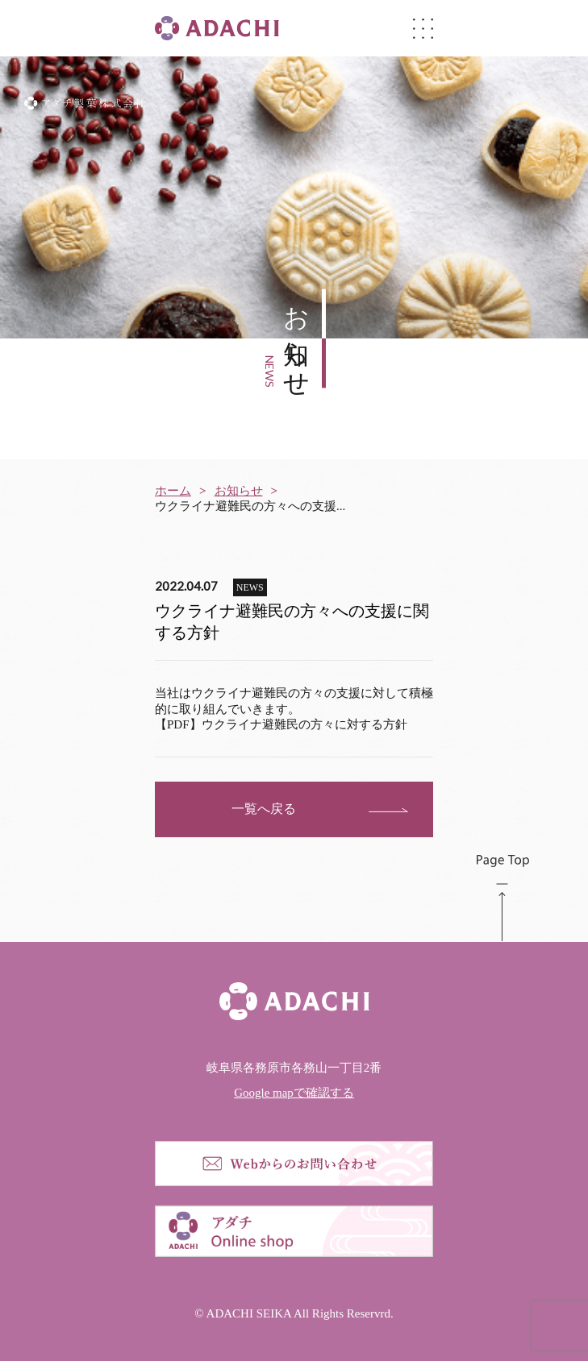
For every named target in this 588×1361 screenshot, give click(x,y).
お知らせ (239, 490)
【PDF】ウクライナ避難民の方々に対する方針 (281, 724)
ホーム (173, 490)
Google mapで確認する (294, 1092)
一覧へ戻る (263, 808)
